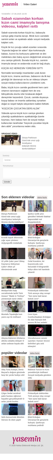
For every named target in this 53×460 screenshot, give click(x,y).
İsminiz (6, 156)
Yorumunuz (8, 166)
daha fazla (42, 197)
